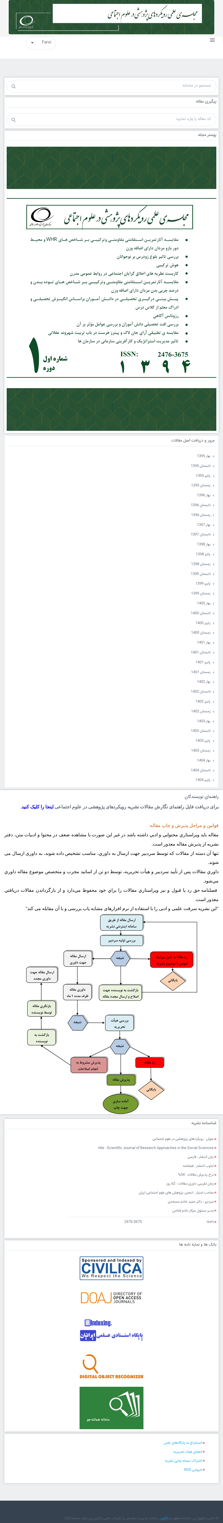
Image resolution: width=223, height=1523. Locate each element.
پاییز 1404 (203, 780)
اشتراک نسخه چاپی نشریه (183, 1461)
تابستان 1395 (201, 466)
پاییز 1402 (203, 701)
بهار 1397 (204, 525)
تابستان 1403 (201, 731)
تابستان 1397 (201, 534)
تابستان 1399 (201, 574)
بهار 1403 (204, 721)
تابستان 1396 (201, 505)
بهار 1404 (204, 760)
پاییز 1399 (203, 583)
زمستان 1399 (201, 593)
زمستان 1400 (201, 633)
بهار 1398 (204, 544)
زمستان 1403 (201, 751)
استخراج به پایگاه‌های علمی (183, 1443)
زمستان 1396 (201, 515)
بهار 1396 (204, 495)
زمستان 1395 (201, 485)
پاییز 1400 (203, 623)
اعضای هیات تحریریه (187, 1452)
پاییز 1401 (203, 662)
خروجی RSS (193, 1470)
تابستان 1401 (201, 652)
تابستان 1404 (201, 770)
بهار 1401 (204, 642)
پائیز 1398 (203, 554)
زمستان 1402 (201, 711)
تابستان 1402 (201, 692)
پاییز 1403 (203, 741)
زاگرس (164, 1518)
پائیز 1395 (203, 476)
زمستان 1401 (201, 672)
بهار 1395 (204, 456)
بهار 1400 (204, 603)
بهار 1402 (204, 682)
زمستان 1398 (201, 564)
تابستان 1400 (201, 613)
